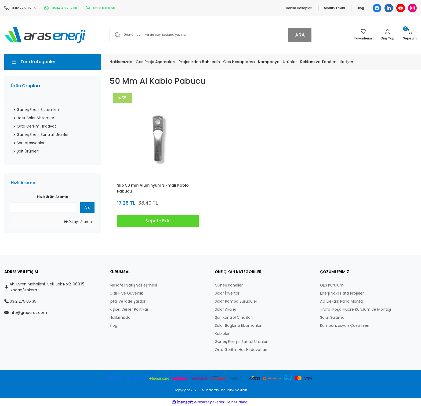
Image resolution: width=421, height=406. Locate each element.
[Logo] (45, 34)
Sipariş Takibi (334, 8)
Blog (360, 8)
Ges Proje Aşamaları (155, 61)
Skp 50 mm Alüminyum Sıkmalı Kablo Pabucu (153, 188)
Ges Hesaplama (239, 61)
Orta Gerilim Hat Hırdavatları (241, 349)
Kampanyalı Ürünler (277, 61)
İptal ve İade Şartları (128, 301)
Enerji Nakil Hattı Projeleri (342, 293)
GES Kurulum (332, 285)
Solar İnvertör (227, 293)
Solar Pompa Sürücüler (236, 301)
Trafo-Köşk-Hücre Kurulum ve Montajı (355, 309)
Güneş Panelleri (229, 285)
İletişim (346, 61)
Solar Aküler (225, 309)
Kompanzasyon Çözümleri (344, 325)
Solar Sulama (332, 317)
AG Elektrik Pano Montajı (342, 301)
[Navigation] (52, 62)
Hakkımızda (121, 61)
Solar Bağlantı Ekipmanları (238, 325)
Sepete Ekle (158, 221)
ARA (300, 34)
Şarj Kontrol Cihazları (234, 317)
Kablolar (222, 333)
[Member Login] (387, 34)
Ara (87, 207)
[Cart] (409, 34)
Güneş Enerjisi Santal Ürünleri (241, 341)
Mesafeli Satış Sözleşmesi (133, 285)
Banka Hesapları (299, 8)
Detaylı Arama (78, 221)
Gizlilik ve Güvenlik (126, 293)
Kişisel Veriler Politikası (130, 309)
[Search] (210, 35)
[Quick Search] (43, 207)
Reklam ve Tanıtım (318, 61)
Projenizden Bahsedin (199, 61)
